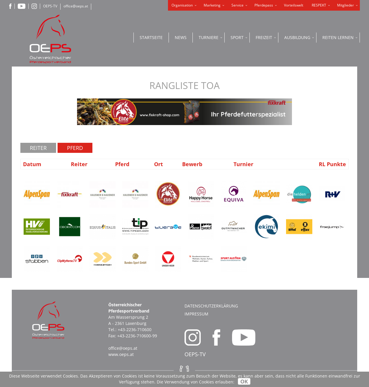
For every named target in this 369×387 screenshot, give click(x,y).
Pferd (75, 147)
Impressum (196, 314)
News (181, 37)
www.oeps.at (121, 354)
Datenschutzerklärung (211, 306)
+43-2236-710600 (134, 329)
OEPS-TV (50, 6)
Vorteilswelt (293, 5)
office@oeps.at (75, 6)
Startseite (151, 37)
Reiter (38, 147)
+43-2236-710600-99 (137, 336)
